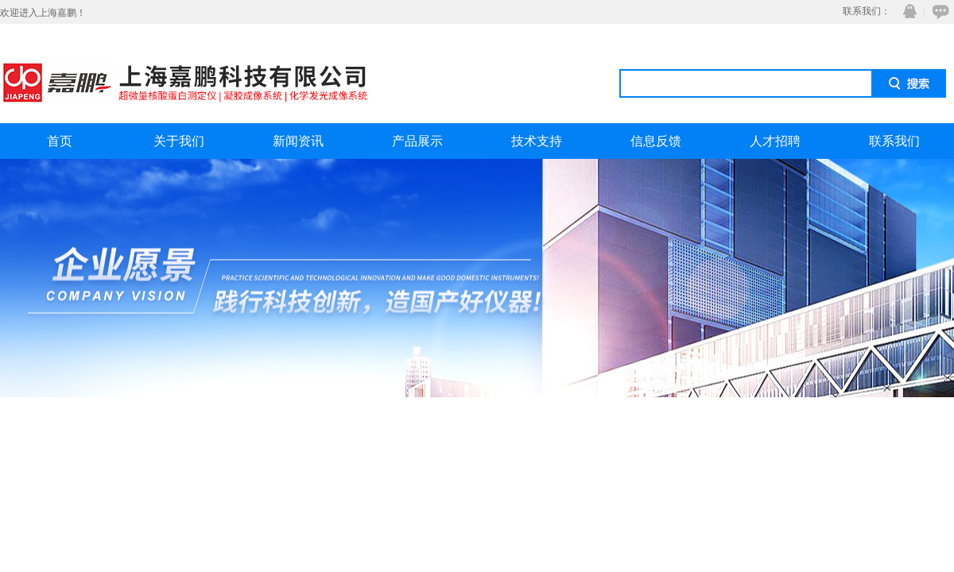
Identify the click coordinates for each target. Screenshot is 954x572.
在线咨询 (938, 11)
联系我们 (894, 141)
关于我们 (178, 141)
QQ (906, 11)
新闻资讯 (298, 141)
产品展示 (417, 141)
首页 (59, 141)
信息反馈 (655, 141)
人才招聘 (775, 141)
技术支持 (536, 141)
